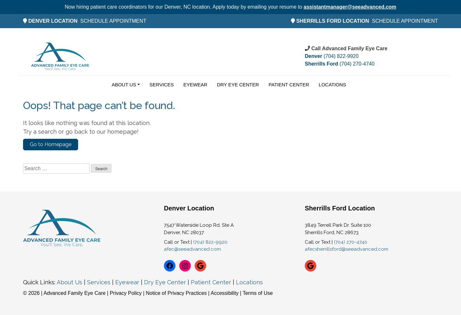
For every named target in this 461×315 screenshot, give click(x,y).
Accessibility (225, 293)
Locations (332, 84)
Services (162, 84)
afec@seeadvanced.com (192, 249)
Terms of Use (258, 293)
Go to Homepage (50, 144)
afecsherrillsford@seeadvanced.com (346, 249)
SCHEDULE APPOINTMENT (113, 21)
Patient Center (289, 84)
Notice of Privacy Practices (176, 293)
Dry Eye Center (238, 84)
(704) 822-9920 (332, 56)
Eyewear (195, 84)
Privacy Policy (126, 293)
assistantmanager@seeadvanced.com (349, 7)
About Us (124, 84)
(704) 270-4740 (340, 64)
